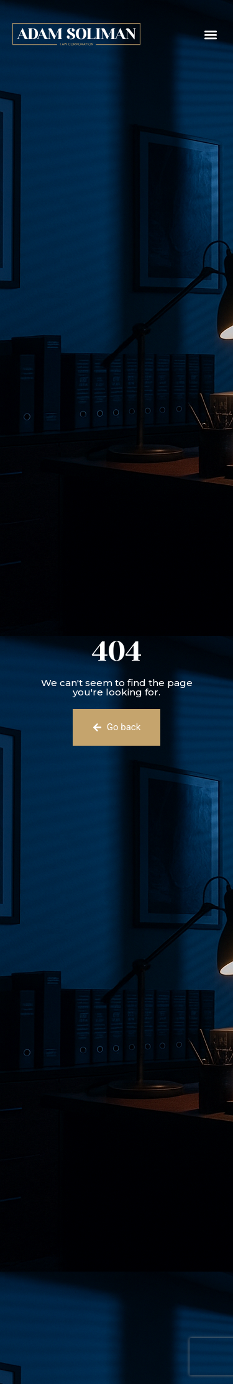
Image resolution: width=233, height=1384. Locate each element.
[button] (210, 34)
